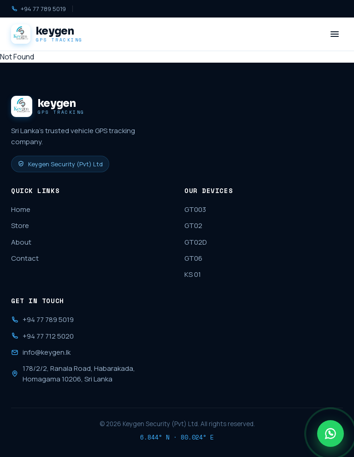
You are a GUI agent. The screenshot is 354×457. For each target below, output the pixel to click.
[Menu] (334, 34)
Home (20, 209)
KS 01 (192, 274)
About (21, 242)
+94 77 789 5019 (38, 9)
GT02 (193, 225)
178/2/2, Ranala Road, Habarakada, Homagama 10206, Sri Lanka (73, 373)
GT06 (193, 258)
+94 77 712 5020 (42, 336)
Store (20, 225)
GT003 (195, 209)
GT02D (195, 242)
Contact (25, 258)
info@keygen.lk (41, 352)
